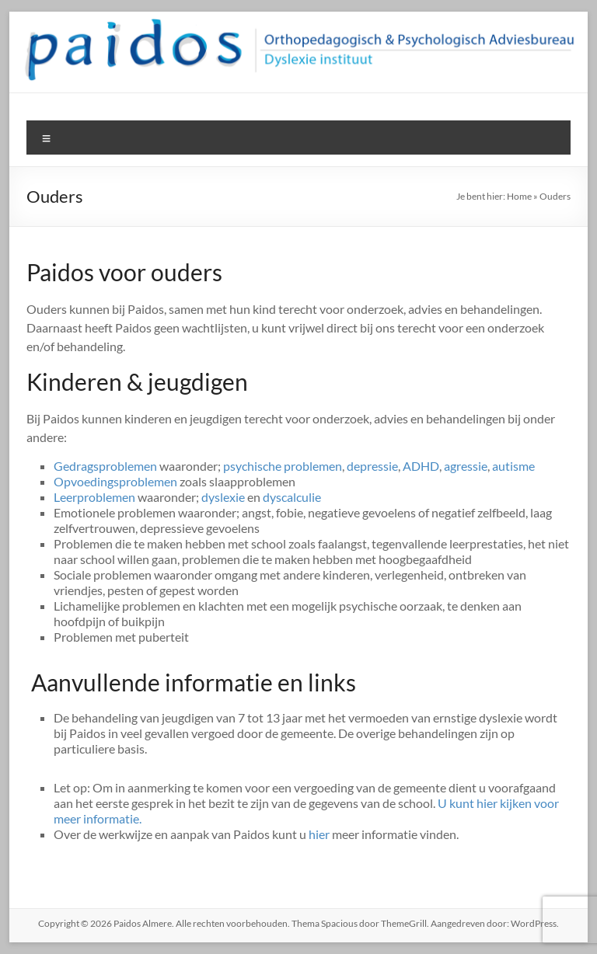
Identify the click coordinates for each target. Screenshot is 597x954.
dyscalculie (292, 496)
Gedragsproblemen (105, 465)
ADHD (421, 465)
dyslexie (223, 496)
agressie (465, 465)
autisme (513, 465)
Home (519, 196)
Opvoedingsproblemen (115, 481)
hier (319, 834)
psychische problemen (282, 465)
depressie (372, 465)
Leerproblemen (94, 496)
